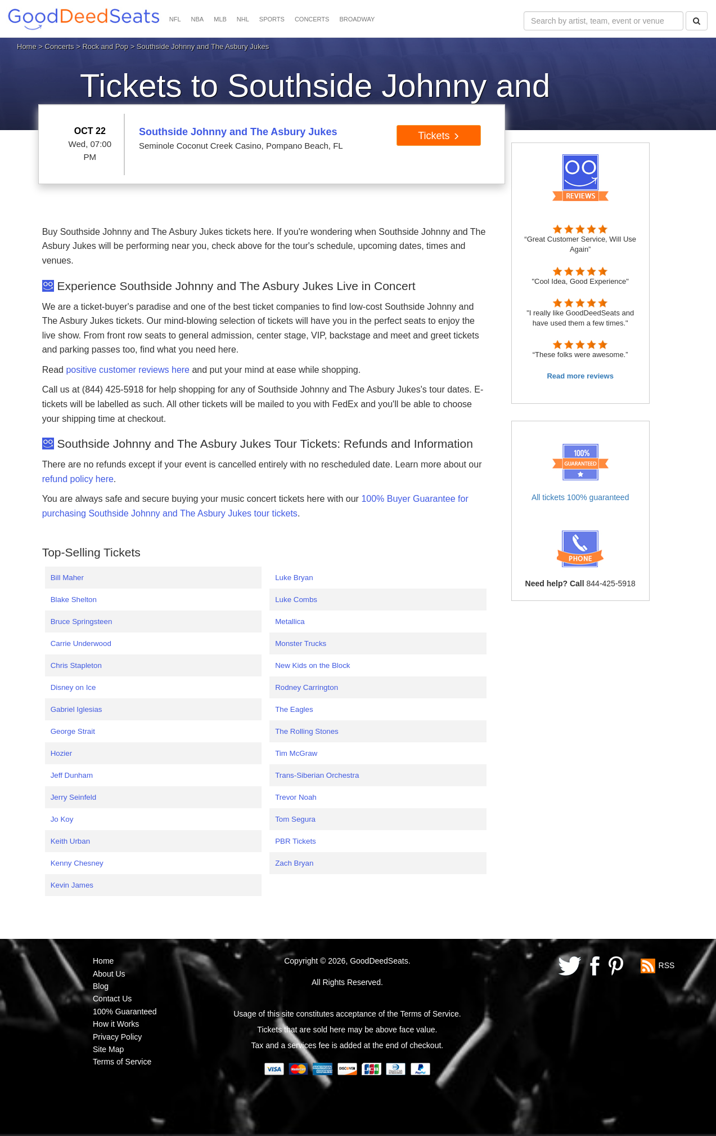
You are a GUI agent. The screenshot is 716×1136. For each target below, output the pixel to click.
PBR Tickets (295, 841)
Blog (101, 986)
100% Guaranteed (125, 1011)
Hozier (62, 753)
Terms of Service (122, 1061)
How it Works (116, 1023)
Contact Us (112, 998)
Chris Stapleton (76, 665)
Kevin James (72, 885)
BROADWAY (357, 19)
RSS (667, 965)
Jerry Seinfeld (74, 797)
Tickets (438, 135)
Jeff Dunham (72, 775)
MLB (220, 19)
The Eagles (294, 709)
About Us (109, 973)
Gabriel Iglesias (76, 709)
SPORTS (272, 19)
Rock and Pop (105, 46)
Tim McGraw (296, 753)
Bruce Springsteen (81, 621)
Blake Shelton (74, 599)
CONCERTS (312, 19)
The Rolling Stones (307, 731)
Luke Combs (296, 599)
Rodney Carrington (306, 687)
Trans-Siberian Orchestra (317, 775)
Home (27, 46)
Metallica (290, 621)
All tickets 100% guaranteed (580, 497)
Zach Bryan (294, 863)
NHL (243, 19)
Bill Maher (67, 577)
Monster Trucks (300, 643)
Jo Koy (62, 819)
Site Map (108, 1049)
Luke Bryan (294, 577)
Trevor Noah (296, 797)
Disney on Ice (73, 687)
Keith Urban (70, 841)
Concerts (59, 46)
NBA (197, 19)
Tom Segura (295, 819)
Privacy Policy (117, 1036)
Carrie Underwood (81, 643)
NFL (175, 19)
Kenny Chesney (77, 863)
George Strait (73, 731)
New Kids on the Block (312, 665)
